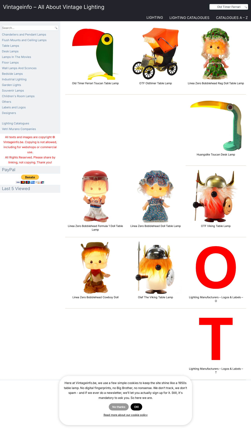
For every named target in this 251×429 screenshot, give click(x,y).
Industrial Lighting (14, 79)
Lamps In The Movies (16, 57)
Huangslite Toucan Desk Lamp (216, 154)
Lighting (154, 17)
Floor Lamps (10, 62)
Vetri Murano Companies (19, 129)
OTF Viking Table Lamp (216, 226)
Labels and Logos (14, 107)
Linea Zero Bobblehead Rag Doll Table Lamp (216, 83)
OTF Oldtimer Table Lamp (155, 83)
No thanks (118, 407)
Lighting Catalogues (189, 18)
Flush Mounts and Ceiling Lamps (24, 40)
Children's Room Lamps (18, 96)
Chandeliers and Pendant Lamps (24, 34)
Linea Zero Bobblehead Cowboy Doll (95, 297)
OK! (136, 407)
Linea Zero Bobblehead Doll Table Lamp (155, 226)
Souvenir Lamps (13, 90)
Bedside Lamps (12, 74)
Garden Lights (11, 85)
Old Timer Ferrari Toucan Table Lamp (95, 83)
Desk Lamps (10, 51)
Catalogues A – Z (232, 18)
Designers (9, 113)
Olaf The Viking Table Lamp (155, 297)
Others (6, 102)
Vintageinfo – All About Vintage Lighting (53, 7)
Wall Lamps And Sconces (19, 68)
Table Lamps (10, 46)
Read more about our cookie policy (126, 414)
